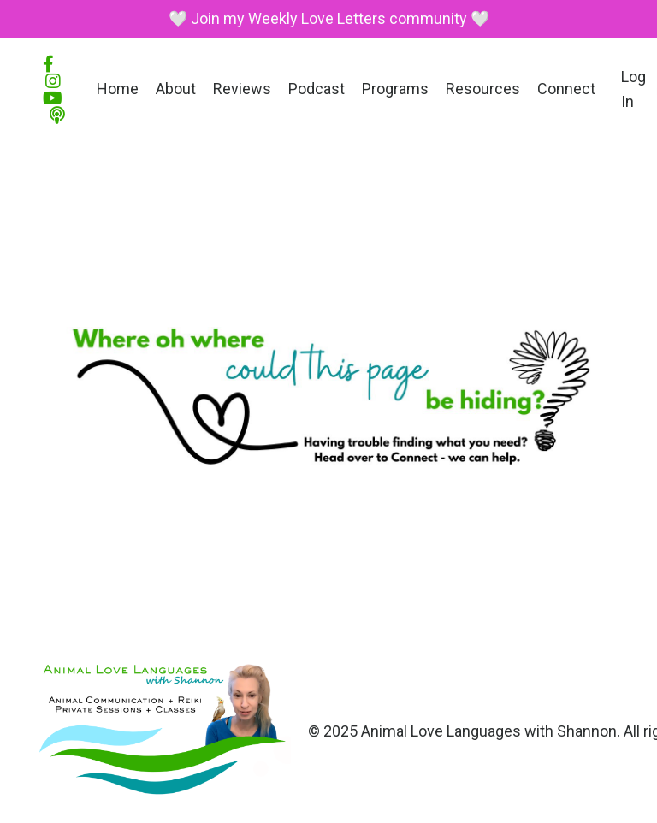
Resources (483, 89)
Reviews (242, 89)
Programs (395, 89)
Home (118, 89)
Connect (566, 89)
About (176, 89)
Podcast (316, 89)
